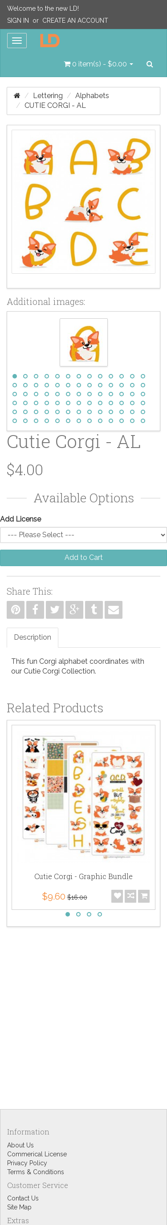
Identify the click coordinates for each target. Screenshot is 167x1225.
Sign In (18, 20)
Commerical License (37, 1154)
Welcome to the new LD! (43, 8)
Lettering (48, 95)
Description (32, 637)
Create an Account (75, 20)
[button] (98, 64)
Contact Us (23, 1198)
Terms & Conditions (35, 1172)
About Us (20, 1145)
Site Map (19, 1207)
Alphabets (92, 95)
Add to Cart (84, 557)
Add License (20, 519)
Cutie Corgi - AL (55, 105)
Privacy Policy (27, 1163)
